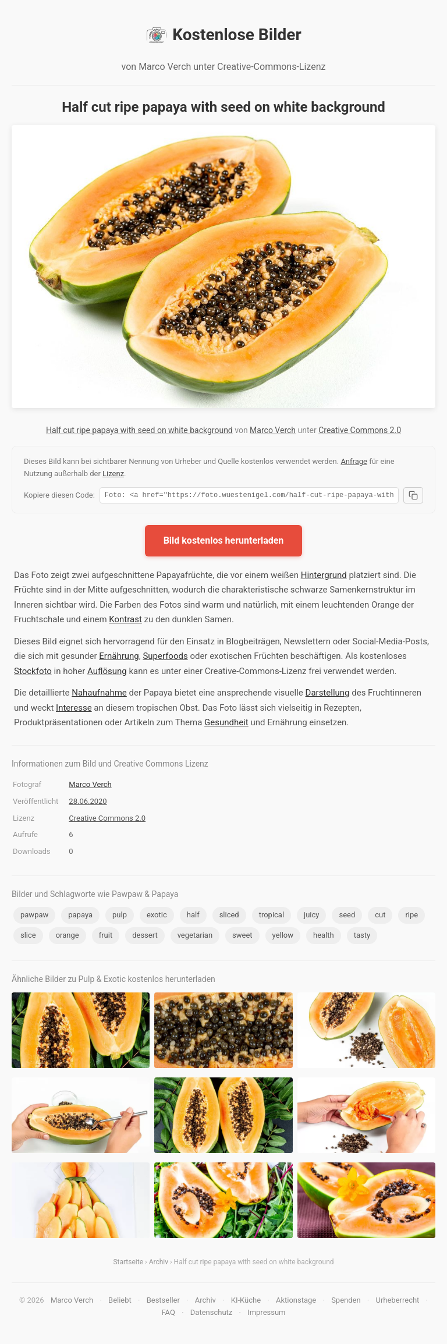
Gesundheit (226, 724)
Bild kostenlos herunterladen (224, 542)
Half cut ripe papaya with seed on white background (139, 430)
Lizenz (113, 473)
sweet (242, 936)
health (323, 936)
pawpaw (34, 916)
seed (347, 916)
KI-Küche (246, 1301)
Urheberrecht (397, 1301)
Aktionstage (296, 1301)
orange (67, 936)
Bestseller (163, 1301)
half (193, 916)
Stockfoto (33, 673)
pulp (119, 916)
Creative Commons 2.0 (359, 430)
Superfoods (165, 658)
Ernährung (119, 658)
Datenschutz (211, 1314)
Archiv (158, 1264)
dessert (145, 936)
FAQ (168, 1314)
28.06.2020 (88, 803)
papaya (80, 916)
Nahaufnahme (99, 694)
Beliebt (120, 1301)
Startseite (128, 1264)
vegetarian (195, 936)
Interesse (74, 709)
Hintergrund (324, 577)
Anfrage (353, 461)
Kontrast (125, 621)
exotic (157, 916)
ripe (411, 916)
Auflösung (107, 673)
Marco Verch (273, 430)
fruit (106, 936)
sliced (229, 916)
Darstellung (328, 694)
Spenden (346, 1301)
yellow (282, 936)
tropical (271, 916)
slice (28, 936)
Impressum (266, 1314)
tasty (362, 936)
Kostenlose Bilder (223, 34)
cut (380, 916)
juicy (311, 916)
